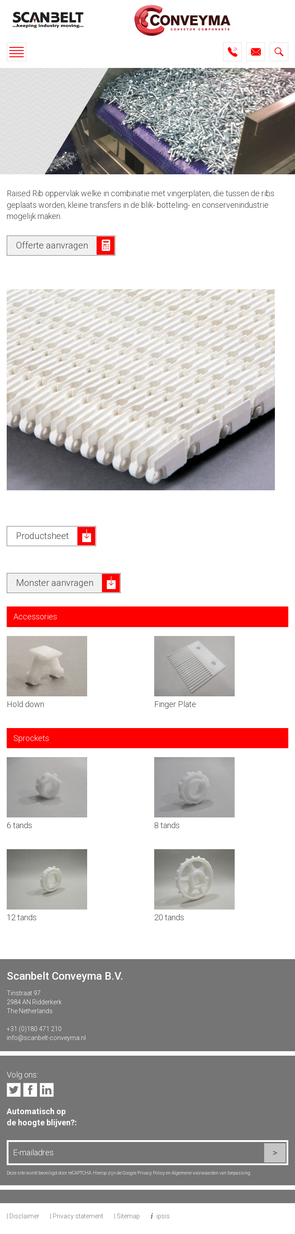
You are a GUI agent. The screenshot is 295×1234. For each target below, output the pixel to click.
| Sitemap (127, 1216)
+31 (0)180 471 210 (34, 1028)
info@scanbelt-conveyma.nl (46, 1037)
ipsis (163, 1216)
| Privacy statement (76, 1216)
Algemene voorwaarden (195, 1173)
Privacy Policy (151, 1173)
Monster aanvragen (54, 582)
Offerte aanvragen (52, 245)
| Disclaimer (23, 1216)
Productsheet (42, 536)
